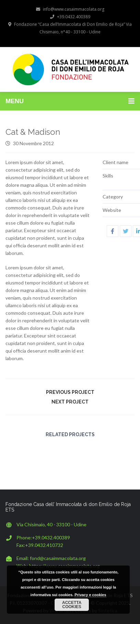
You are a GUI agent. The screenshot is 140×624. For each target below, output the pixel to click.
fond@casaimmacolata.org (58, 558)
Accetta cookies (71, 604)
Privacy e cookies (90, 595)
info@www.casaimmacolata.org (70, 9)
